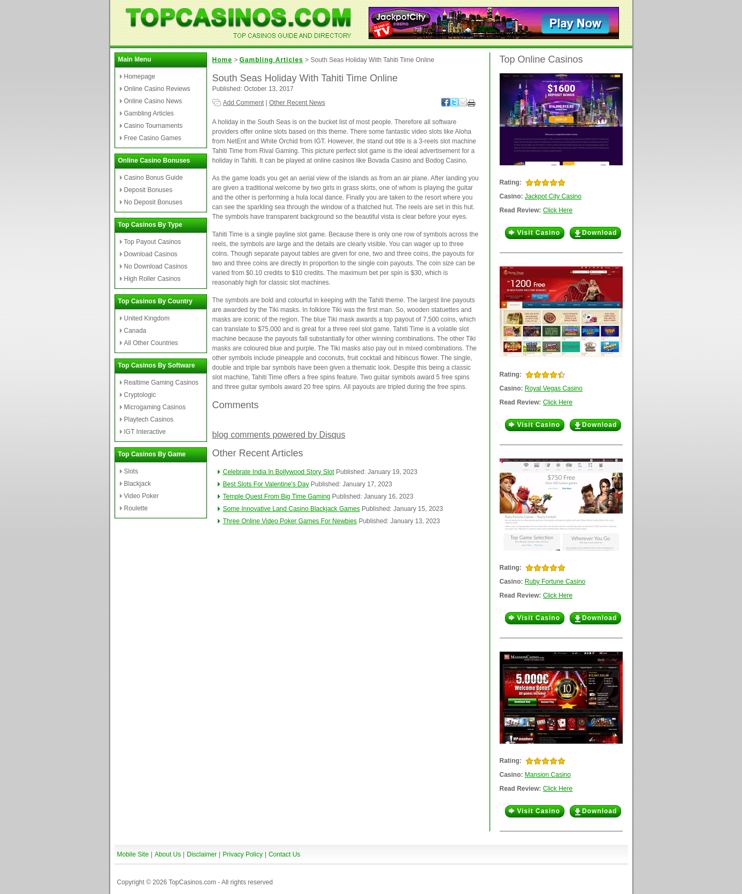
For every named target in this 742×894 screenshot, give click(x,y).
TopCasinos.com (192, 882)
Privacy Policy (243, 854)
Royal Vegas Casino (554, 388)
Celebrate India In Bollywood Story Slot (278, 472)
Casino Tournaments (153, 125)
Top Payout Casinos (152, 242)
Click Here (557, 210)
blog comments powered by (279, 434)
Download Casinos (151, 254)
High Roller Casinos (152, 278)
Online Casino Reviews (157, 89)
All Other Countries (151, 343)
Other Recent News (297, 102)
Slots (131, 471)
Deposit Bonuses (148, 190)
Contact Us (284, 854)
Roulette (136, 508)
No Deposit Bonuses (153, 202)
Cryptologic (140, 395)
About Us (168, 854)
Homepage (140, 76)
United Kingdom (147, 318)
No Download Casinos (156, 266)
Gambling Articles (149, 113)
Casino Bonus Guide (153, 177)
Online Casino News (153, 101)
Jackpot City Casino (553, 196)
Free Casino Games (152, 138)
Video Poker (141, 496)
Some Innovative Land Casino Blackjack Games (291, 509)
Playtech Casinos (149, 419)
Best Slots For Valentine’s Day (266, 484)
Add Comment (243, 102)
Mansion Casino (548, 774)
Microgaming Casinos (155, 407)
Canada (135, 330)
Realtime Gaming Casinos (161, 382)
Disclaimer (202, 854)
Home (222, 60)
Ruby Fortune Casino (555, 581)
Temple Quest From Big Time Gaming (277, 496)
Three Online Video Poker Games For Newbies (290, 521)
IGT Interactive (145, 431)
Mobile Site (133, 854)
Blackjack (137, 483)
